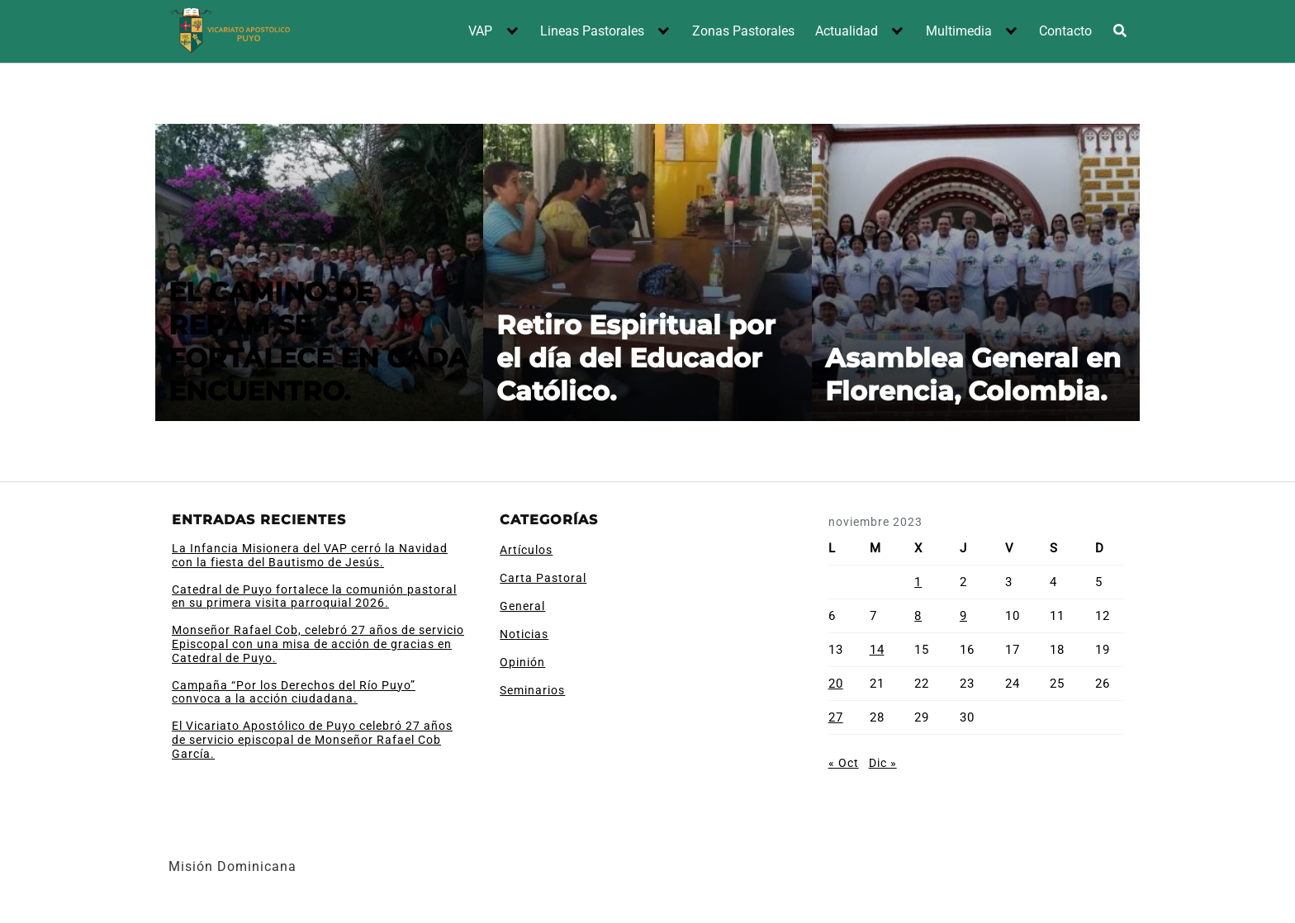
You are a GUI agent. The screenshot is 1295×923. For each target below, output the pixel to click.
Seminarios (532, 690)
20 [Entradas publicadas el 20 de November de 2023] (835, 683)
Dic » (883, 762)
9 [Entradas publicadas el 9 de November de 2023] (963, 615)
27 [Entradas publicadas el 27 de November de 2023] (835, 717)
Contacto (1065, 31)
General (522, 606)
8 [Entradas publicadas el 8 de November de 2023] (918, 615)
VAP (480, 31)
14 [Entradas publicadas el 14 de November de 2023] (877, 649)
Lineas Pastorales (592, 31)
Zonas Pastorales (743, 31)
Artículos (526, 549)
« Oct (843, 762)
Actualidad (846, 31)
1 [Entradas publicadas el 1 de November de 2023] (918, 582)
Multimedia (959, 31)
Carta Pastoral (543, 578)
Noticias (524, 634)
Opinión (522, 662)
